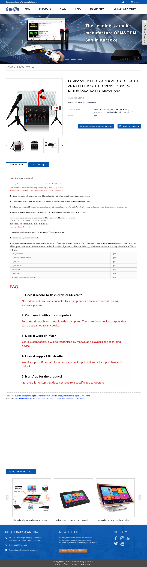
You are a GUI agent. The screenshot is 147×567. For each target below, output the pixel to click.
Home (27, 9)
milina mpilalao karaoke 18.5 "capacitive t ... (74, 520)
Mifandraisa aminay (125, 9)
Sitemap (74, 564)
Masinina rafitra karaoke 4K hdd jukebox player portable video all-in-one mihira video (49, 399)
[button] (67, 59)
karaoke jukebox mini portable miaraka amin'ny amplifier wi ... (32, 520)
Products (45, 9)
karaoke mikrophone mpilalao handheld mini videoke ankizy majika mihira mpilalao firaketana (52, 396)
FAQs (78, 9)
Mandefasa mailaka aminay (97, 126)
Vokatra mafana (61, 564)
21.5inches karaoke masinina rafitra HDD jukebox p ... (115, 520)
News (63, 9)
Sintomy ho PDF (130, 126)
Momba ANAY (97, 9)
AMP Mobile (85, 564)
